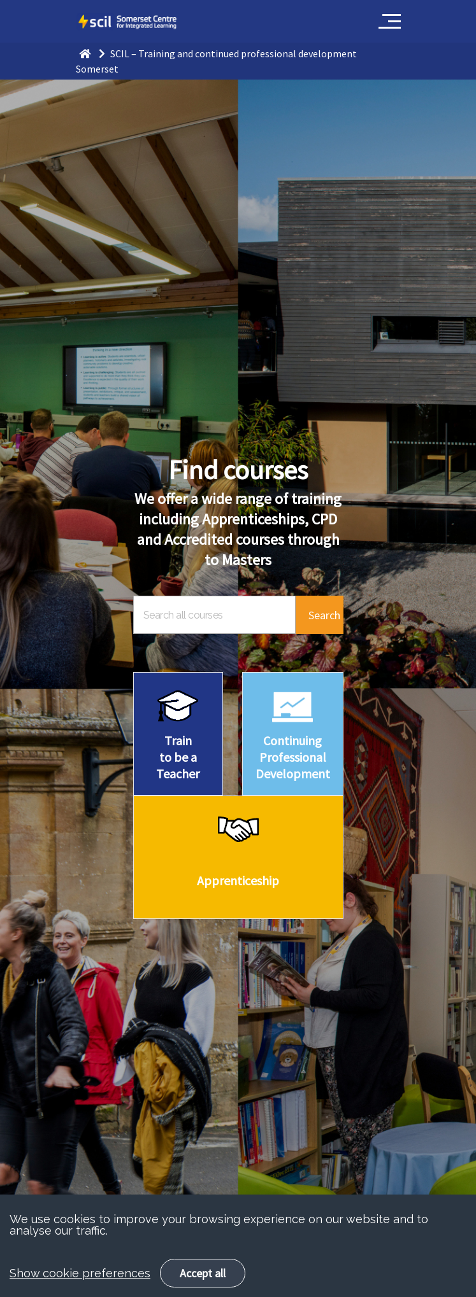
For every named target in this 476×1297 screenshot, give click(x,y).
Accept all (203, 1273)
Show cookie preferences (80, 1273)
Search (324, 615)
